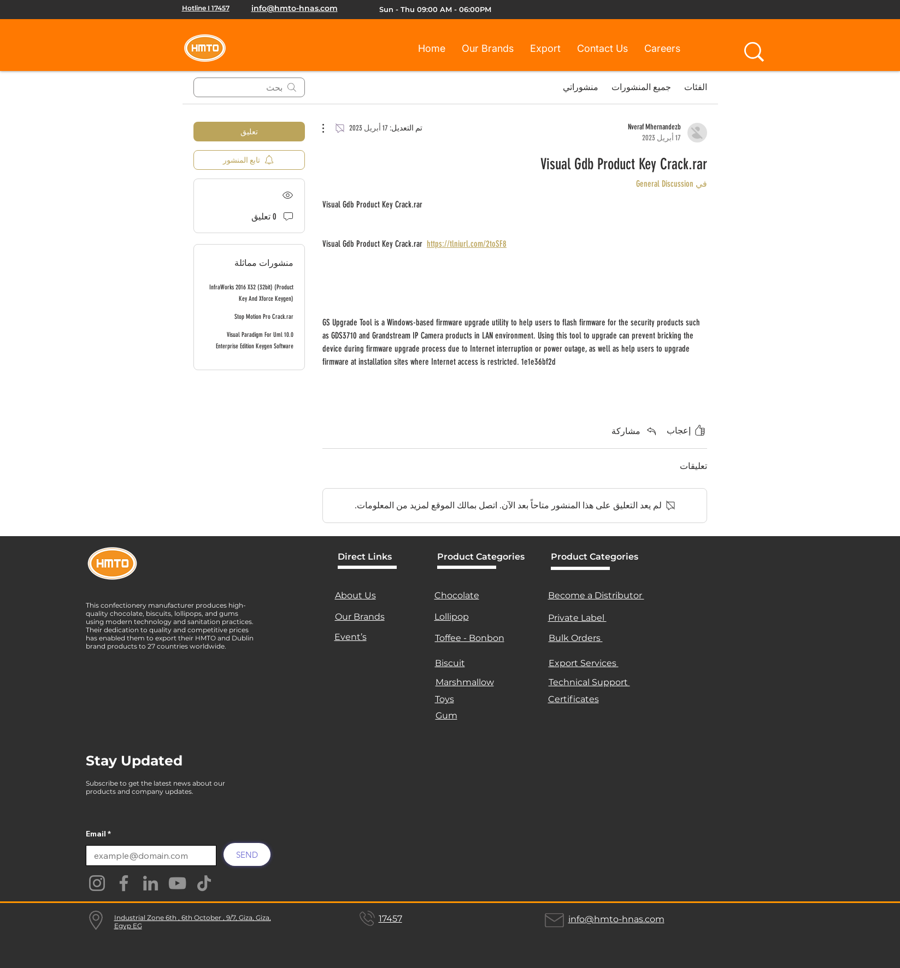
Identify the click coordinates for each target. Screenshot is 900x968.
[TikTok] (204, 883)
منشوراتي (580, 87)
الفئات (695, 87)
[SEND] (246, 854)
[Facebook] (123, 883)
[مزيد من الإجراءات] (329, 128)
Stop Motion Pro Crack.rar (263, 316)
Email (96, 834)
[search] (249, 87)
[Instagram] (97, 883)
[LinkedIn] (150, 883)
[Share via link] (634, 430)
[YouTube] (177, 883)
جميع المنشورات (641, 87)
